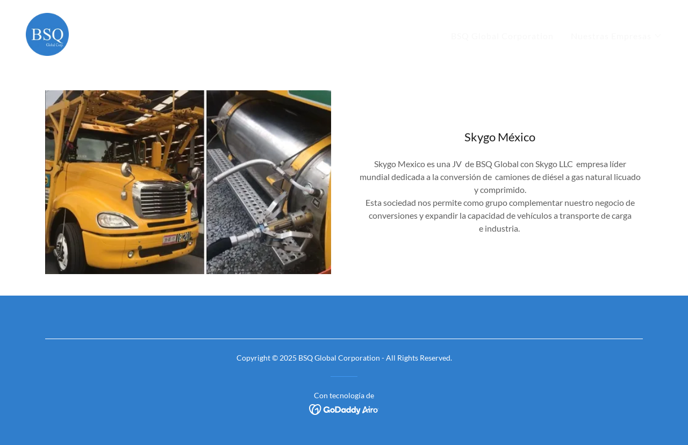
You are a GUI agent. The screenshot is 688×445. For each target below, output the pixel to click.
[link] (47, 33)
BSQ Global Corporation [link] (502, 36)
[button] (616, 36)
